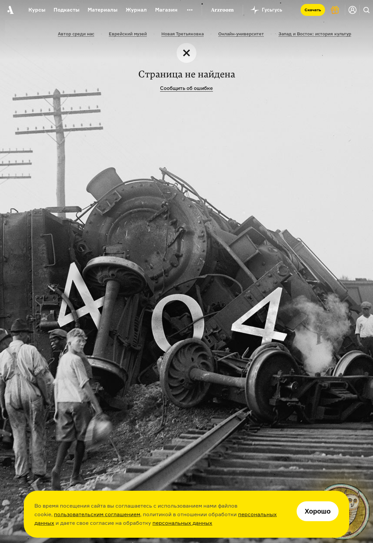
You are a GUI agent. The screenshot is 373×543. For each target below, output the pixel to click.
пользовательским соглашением (97, 514)
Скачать (313, 9)
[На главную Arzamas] (10, 10)
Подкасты (66, 10)
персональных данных (182, 523)
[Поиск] (366, 10)
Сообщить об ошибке (186, 88)
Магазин (166, 10)
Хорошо (318, 511)
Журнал (136, 10)
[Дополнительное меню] (189, 10)
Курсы (36, 10)
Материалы (102, 10)
